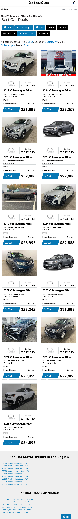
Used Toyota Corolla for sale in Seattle (16, 510)
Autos (4, 9)
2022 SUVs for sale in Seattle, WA (15, 474)
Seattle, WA (26, 33)
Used (8, 27)
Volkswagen (23, 27)
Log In (64, 9)
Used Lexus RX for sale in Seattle (15, 512)
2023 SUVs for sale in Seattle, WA (15, 468)
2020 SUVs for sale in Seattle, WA (15, 479)
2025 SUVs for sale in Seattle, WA (15, 463)
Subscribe (73, 9)
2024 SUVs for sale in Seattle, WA (15, 466)
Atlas (40, 27)
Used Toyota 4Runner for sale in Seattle (17, 507)
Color (62, 27)
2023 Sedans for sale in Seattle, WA (15, 471)
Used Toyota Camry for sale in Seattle (16, 504)
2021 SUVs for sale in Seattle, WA (15, 476)
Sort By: (43, 33)
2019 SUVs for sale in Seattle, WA (15, 482)
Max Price (9, 33)
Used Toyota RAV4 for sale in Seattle (16, 502)
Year (51, 27)
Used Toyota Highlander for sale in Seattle (18, 499)
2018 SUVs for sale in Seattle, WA (15, 484)
